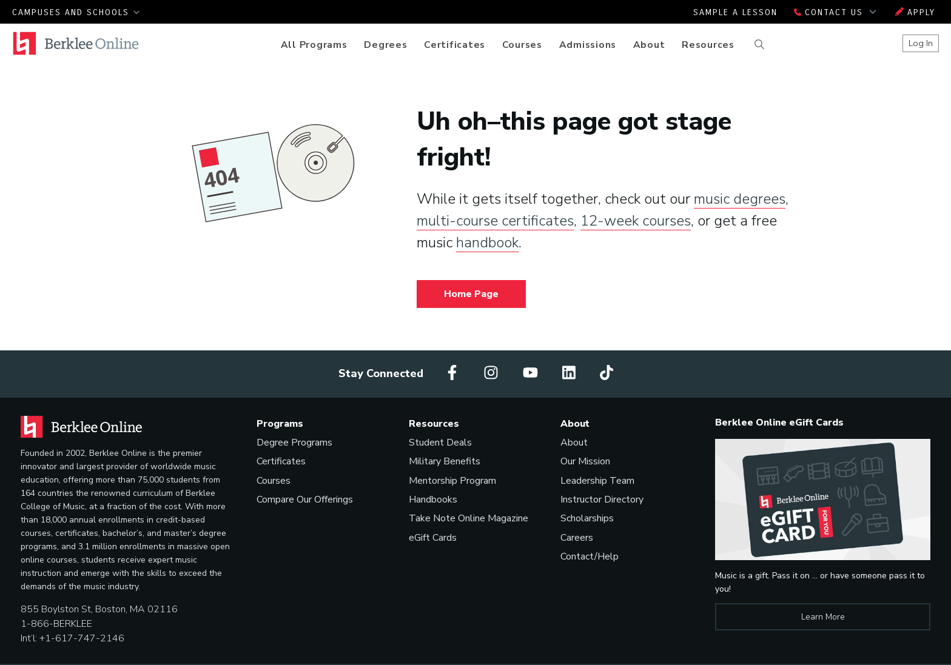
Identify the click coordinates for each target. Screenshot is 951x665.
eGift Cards (433, 537)
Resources (708, 45)
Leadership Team (597, 480)
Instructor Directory (602, 499)
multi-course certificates (495, 220)
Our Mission (585, 461)
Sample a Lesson (735, 12)
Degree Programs (294, 442)
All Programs (314, 45)
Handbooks (433, 499)
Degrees (385, 45)
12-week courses (635, 220)
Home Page (471, 294)
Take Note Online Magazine (468, 518)
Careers (576, 537)
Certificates (454, 45)
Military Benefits (444, 461)
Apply (915, 12)
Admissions (588, 45)
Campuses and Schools (76, 12)
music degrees (739, 199)
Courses (522, 45)
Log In (921, 43)
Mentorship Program (452, 480)
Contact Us (836, 12)
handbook (487, 242)
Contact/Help (589, 556)
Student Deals (440, 442)
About (649, 45)
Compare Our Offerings (305, 499)
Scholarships (587, 518)
